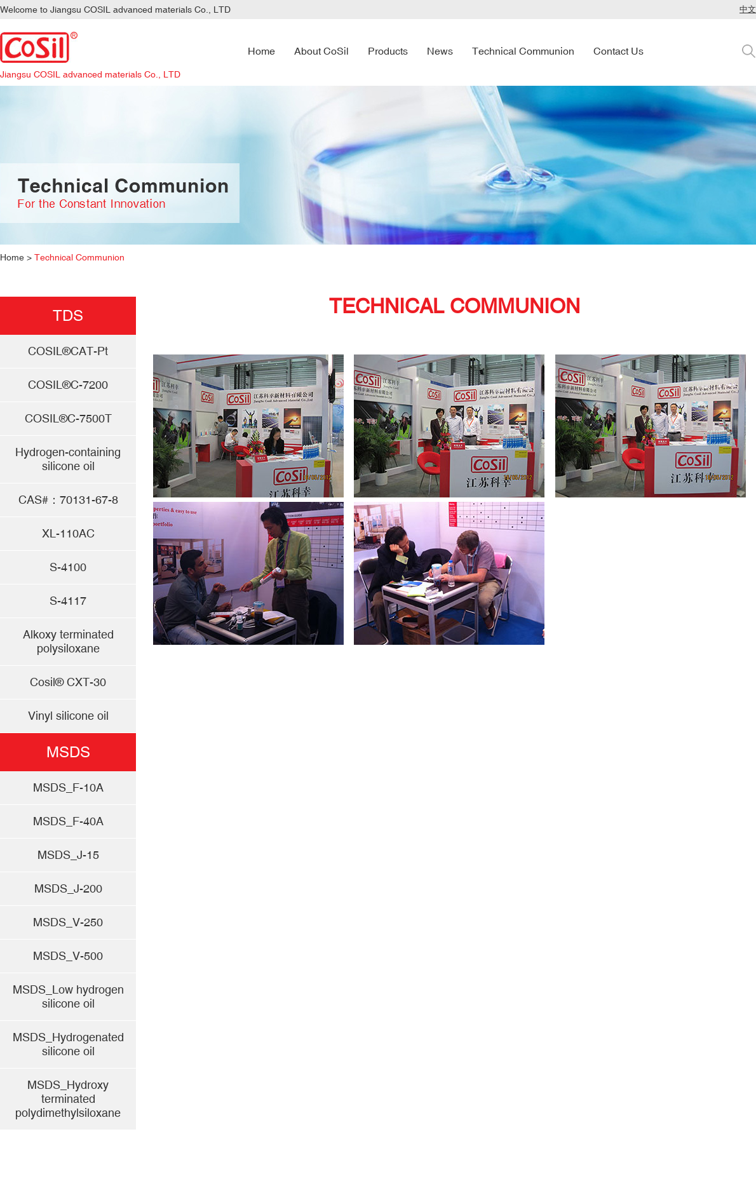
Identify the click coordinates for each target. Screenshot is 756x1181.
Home (12, 257)
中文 (747, 9)
